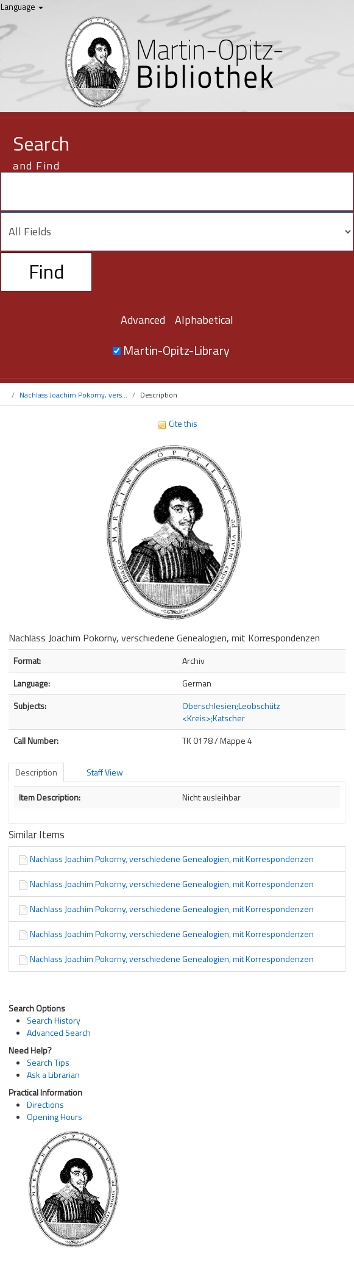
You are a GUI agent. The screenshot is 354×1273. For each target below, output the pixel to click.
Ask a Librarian (53, 1074)
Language (22, 6)
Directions (45, 1104)
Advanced (143, 320)
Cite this (177, 423)
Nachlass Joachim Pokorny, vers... (73, 395)
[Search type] (177, 231)
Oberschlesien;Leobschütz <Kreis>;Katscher (231, 711)
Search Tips (48, 1062)
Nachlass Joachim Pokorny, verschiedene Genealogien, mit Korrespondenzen (172, 858)
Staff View (105, 772)
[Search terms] (177, 191)
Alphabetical (204, 320)
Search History (53, 1020)
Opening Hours (54, 1116)
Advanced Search (59, 1032)
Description (36, 772)
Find (46, 271)
